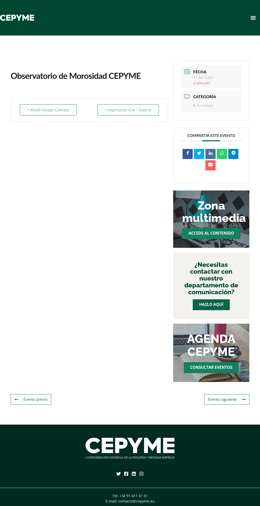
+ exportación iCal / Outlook (128, 110)
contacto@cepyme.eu (136, 501)
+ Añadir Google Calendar (48, 110)
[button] (253, 17)
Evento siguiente (227, 399)
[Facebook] (126, 474)
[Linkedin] (134, 474)
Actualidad (203, 105)
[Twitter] (118, 474)
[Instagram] (141, 474)
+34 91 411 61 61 (133, 495)
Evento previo (30, 399)
